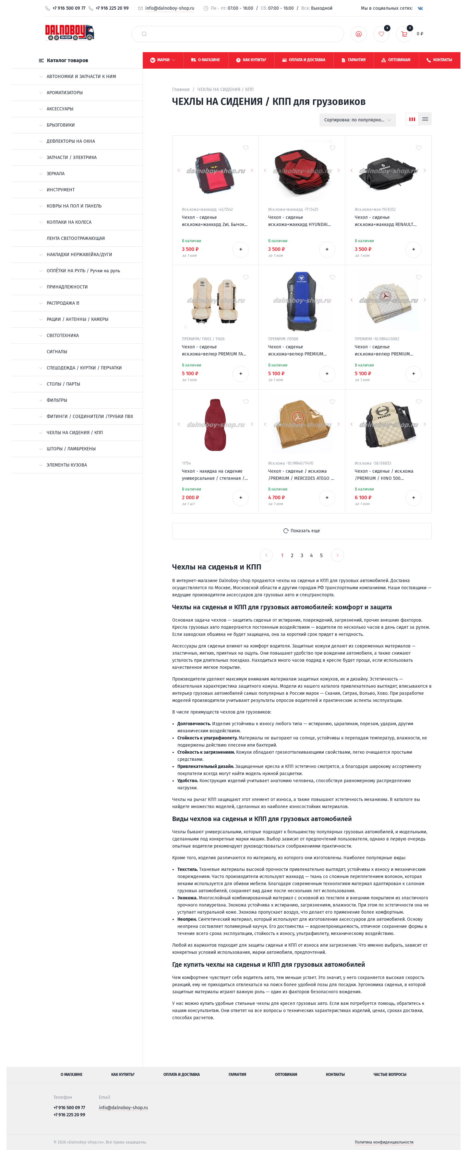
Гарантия (237, 1074)
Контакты (335, 1074)
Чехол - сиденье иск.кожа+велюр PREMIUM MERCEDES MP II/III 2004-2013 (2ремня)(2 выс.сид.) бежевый (387, 351)
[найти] (144, 34)
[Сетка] (412, 119)
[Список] (425, 118)
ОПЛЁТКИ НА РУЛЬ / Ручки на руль (79, 271)
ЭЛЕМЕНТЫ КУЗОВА (63, 465)
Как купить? (123, 1074)
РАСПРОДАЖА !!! (59, 303)
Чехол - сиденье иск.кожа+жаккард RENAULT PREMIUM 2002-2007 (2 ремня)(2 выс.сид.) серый (388, 221)
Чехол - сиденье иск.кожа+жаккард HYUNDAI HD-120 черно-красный (298, 221)
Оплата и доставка (181, 1074)
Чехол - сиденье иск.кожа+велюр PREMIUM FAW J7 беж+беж (214, 351)
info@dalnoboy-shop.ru (169, 8)
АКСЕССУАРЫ (56, 109)
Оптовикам (286, 1074)
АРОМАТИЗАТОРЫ (61, 93)
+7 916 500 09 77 (69, 8)
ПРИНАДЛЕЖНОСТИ (63, 287)
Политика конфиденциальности (384, 1142)
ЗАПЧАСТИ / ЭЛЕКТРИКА (68, 157)
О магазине (71, 1074)
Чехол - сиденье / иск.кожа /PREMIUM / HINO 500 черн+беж (384, 475)
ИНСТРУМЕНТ (57, 190)
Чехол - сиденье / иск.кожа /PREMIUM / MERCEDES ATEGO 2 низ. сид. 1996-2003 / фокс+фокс (300, 475)
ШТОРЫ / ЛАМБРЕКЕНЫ (67, 449)
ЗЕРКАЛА (52, 173)
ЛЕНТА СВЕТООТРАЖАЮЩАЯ (76, 238)
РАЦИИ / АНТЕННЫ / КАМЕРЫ (73, 319)
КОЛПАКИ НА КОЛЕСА (65, 222)
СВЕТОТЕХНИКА (59, 335)
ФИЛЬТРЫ (53, 400)
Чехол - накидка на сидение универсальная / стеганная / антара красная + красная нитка (213, 475)
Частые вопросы (390, 1074)
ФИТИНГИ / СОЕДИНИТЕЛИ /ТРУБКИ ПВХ (86, 416)
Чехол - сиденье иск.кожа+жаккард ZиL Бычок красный (213, 221)
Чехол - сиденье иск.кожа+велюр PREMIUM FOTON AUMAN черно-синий (298, 351)
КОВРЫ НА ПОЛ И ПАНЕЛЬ (70, 206)
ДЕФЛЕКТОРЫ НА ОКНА (67, 141)
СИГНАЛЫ (57, 352)
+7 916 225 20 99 (112, 8)
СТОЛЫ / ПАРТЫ (59, 384)
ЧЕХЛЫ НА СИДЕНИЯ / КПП (71, 432)
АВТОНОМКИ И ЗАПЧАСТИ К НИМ (77, 76)
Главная (181, 89)
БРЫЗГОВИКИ (57, 125)
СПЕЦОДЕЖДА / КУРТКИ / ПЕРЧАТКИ (80, 368)
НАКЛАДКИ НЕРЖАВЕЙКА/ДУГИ (75, 254)
